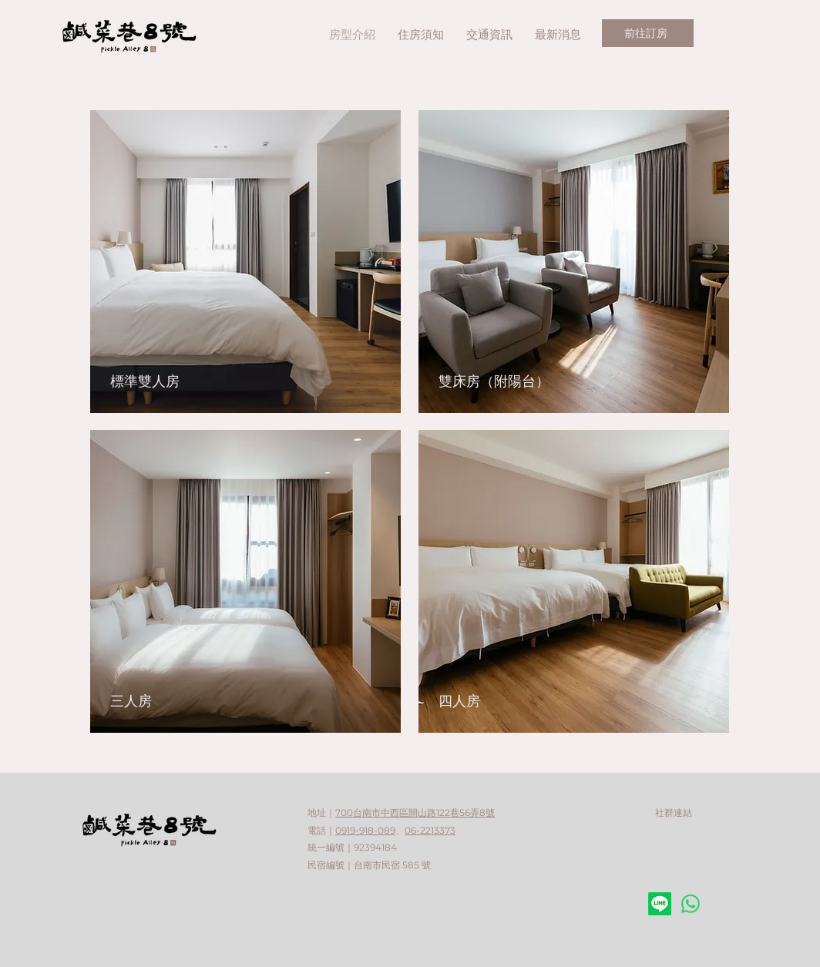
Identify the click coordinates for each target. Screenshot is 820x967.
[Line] (659, 903)
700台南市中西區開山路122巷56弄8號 (415, 812)
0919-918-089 (365, 830)
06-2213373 (430, 830)
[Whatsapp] (690, 903)
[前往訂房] (648, 33)
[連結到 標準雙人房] (248, 261)
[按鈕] (248, 581)
